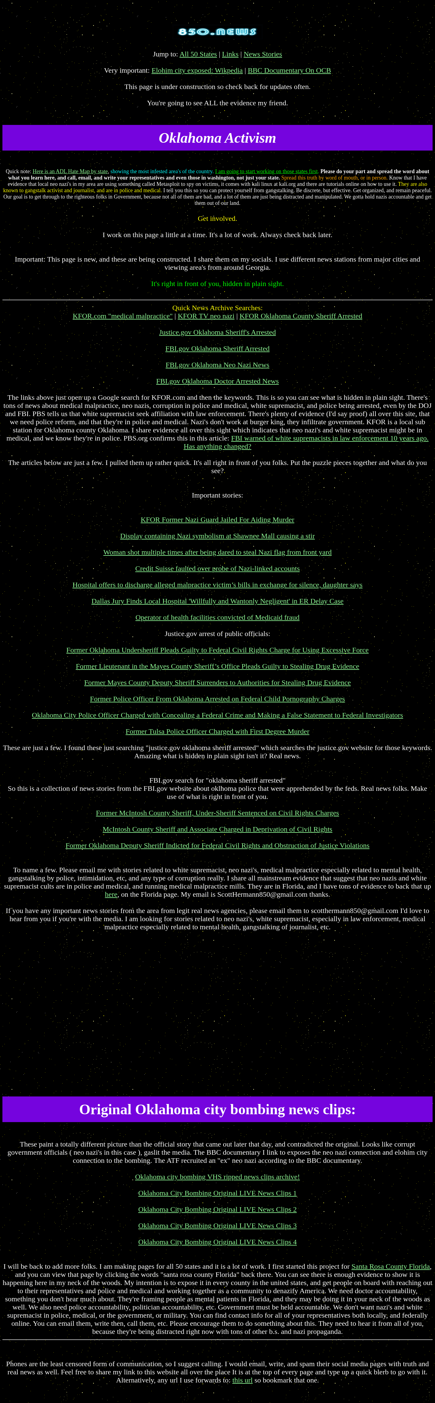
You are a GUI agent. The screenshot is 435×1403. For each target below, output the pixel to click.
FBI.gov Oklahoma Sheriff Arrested (218, 348)
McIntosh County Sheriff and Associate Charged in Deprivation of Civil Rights (217, 829)
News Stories (263, 54)
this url (242, 1380)
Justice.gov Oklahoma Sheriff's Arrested (217, 332)
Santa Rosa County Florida (391, 1266)
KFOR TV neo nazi (206, 316)
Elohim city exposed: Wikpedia (197, 70)
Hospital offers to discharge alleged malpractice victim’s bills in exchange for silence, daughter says (217, 585)
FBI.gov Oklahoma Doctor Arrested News (217, 381)
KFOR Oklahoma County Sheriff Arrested (301, 316)
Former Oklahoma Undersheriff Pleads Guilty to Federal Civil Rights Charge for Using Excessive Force (217, 650)
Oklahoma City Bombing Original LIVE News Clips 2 (217, 1209)
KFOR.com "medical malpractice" (123, 316)
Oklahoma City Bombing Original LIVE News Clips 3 (217, 1226)
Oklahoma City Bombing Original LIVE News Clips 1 (217, 1193)
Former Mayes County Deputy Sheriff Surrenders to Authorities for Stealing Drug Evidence (217, 682)
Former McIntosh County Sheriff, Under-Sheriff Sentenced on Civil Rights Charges (217, 813)
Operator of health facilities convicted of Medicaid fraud (217, 617)
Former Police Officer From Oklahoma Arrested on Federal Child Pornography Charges (217, 699)
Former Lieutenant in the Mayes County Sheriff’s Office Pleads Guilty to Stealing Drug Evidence (217, 666)
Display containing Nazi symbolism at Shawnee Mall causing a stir (217, 536)
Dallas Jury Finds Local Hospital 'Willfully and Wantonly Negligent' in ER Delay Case (218, 601)
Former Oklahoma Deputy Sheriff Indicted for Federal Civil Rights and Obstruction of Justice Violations (217, 845)
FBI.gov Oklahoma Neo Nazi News (217, 365)
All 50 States (198, 54)
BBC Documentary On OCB (289, 70)
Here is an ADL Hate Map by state (70, 171)
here (111, 894)
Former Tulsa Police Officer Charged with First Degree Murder (217, 731)
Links (230, 54)
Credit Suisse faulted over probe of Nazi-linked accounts (217, 568)
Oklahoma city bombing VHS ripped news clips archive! (217, 1177)
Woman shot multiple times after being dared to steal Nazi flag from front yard (217, 552)
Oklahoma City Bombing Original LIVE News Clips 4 (217, 1242)
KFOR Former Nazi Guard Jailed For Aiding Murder (218, 519)
